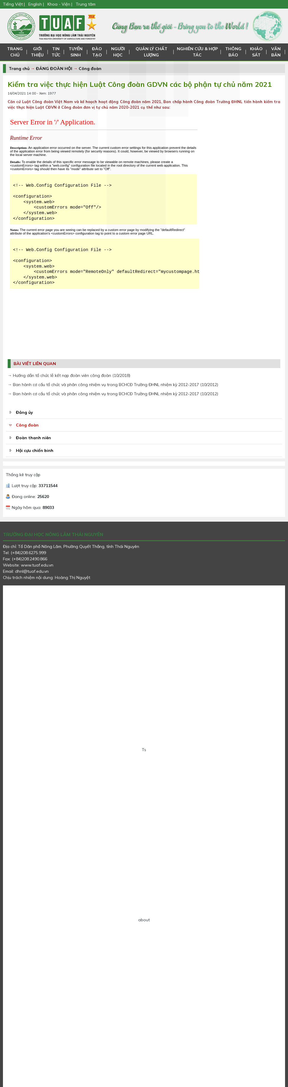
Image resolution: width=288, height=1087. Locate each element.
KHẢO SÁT (256, 52)
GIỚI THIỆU (37, 52)
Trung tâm (86, 4)
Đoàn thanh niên (33, 437)
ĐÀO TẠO (96, 52)
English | (36, 4)
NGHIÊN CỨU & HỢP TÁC (197, 52)
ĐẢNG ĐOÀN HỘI (54, 68)
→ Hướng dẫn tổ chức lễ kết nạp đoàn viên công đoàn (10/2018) (69, 375)
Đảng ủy (24, 412)
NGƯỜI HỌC (117, 52)
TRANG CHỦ (15, 52)
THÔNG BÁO (233, 52)
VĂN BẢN (275, 52)
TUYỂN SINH (75, 52)
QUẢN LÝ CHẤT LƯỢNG (151, 52)
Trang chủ (19, 68)
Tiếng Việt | (14, 4)
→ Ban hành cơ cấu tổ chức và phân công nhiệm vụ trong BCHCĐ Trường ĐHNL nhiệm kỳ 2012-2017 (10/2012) (113, 384)
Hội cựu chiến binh (34, 450)
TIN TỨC (55, 52)
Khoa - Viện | (59, 4)
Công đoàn (90, 68)
